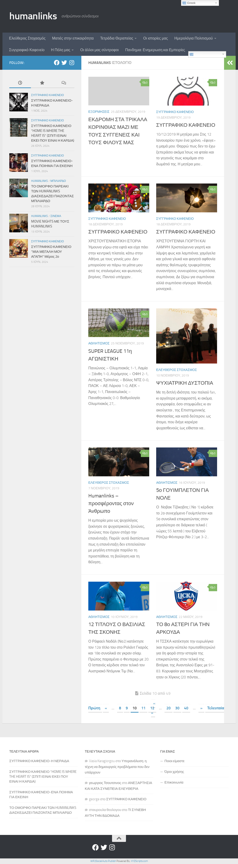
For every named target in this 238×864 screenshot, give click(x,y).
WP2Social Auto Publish (103, 861)
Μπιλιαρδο (58, 181)
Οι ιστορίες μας (155, 38)
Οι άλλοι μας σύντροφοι (99, 50)
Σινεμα (55, 216)
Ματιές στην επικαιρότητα (73, 38)
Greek (196, 54)
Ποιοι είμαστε (174, 761)
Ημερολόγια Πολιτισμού (193, 38)
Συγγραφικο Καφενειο (175, 112)
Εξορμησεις (98, 112)
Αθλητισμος (98, 343)
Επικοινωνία (173, 782)
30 (177, 708)
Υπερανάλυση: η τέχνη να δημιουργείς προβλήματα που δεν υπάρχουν (117, 766)
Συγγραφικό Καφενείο (26, 50)
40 (186, 708)
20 (168, 708)
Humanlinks (39, 181)
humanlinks (33, 16)
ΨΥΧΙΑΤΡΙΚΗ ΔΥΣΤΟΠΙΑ (184, 383)
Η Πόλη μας (60, 50)
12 (152, 708)
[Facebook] (57, 62)
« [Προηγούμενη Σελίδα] (106, 708)
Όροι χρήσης (174, 772)
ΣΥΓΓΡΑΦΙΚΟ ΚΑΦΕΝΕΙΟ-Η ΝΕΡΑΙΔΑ (39, 761)
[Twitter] (64, 62)
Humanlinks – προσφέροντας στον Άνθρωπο (111, 503)
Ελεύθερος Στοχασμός (27, 38)
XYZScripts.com (139, 861)
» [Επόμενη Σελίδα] (201, 708)
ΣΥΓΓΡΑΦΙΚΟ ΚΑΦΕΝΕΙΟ (185, 125)
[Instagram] (71, 62)
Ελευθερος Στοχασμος (176, 370)
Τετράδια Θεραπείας (116, 38)
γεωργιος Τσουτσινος (105, 783)
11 (143, 708)
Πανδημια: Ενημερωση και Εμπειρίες (155, 50)
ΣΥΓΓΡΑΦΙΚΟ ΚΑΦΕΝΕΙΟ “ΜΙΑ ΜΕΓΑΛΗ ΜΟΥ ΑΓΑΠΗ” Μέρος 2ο (51, 252)
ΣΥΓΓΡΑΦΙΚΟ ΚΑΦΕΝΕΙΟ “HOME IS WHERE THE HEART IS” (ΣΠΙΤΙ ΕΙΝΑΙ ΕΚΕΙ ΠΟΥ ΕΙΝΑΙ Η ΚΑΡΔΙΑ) (42, 777)
